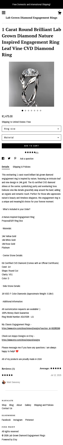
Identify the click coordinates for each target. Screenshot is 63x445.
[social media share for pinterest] (15, 158)
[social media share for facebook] (3, 158)
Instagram (18, 419)
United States (19, 121)
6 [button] (37, 110)
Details (6, 166)
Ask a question (26, 158)
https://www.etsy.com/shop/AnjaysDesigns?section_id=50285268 (31, 328)
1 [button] (22, 110)
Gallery (28, 405)
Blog (11, 405)
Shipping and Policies (44, 405)
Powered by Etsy (9, 439)
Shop (4, 405)
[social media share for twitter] (9, 158)
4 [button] (31, 110)
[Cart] (59, 13)
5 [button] (34, 110)
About (20, 405)
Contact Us (7, 408)
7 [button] (40, 110)
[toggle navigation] (3, 12)
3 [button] (28, 110)
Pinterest (29, 419)
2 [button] (25, 110)
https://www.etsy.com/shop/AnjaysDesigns (21, 339)
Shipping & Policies (21, 166)
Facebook (6, 419)
